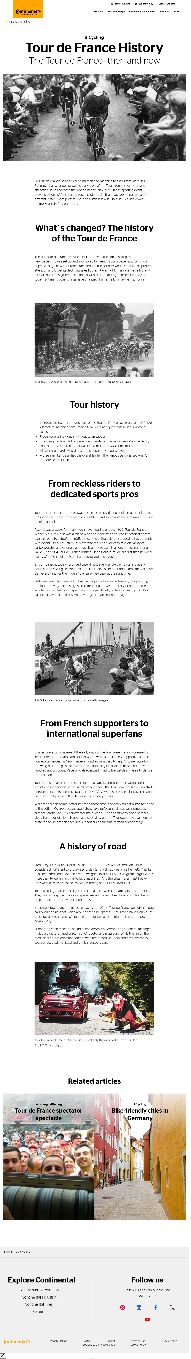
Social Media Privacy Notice (99, 1345)
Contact (87, 1341)
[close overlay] (2, 1355)
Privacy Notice (169, 1341)
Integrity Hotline (58, 1341)
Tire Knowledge (116, 12)
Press (176, 12)
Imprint (111, 1341)
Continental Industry (39, 1297)
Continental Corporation (39, 1290)
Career (38, 1311)
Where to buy (146, 4)
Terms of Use (137, 1341)
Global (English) (167, 4)
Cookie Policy (138, 1345)
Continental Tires (39, 1304)
